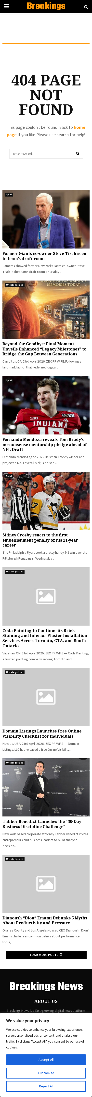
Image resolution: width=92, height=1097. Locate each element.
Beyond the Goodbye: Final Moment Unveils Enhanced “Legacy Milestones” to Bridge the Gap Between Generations (44, 349)
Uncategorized (14, 285)
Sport (9, 195)
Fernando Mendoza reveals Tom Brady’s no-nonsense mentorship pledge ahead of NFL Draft (44, 444)
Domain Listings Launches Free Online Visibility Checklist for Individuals (41, 733)
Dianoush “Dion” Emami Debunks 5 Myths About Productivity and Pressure (44, 920)
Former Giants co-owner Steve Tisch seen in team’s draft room (44, 256)
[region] (46, 1055)
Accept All (46, 1060)
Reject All (46, 1086)
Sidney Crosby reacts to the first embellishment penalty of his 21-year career (40, 540)
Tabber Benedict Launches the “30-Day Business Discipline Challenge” (41, 824)
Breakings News (46, 12)
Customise (46, 1073)
